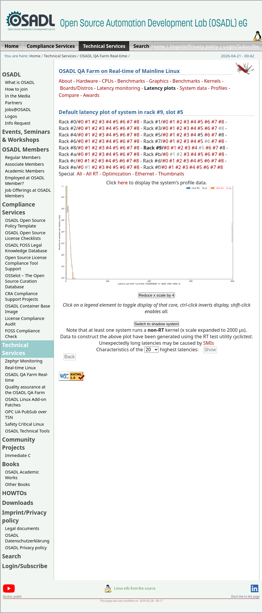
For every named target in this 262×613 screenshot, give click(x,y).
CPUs (107, 81)
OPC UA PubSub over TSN (26, 414)
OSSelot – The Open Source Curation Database (24, 281)
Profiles (219, 88)
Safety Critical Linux (24, 424)
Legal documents (22, 528)
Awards (91, 95)
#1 (88, 121)
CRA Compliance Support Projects (21, 296)
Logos (11, 116)
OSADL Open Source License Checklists (25, 235)
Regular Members (23, 157)
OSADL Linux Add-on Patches (25, 402)
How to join (16, 89)
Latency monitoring (118, 88)
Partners (13, 102)
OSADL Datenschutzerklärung (27, 538)
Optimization (116, 173)
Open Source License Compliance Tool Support (26, 263)
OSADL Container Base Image (27, 308)
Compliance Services (18, 208)
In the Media (17, 96)
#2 (95, 121)
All (79, 173)
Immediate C (18, 455)
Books (10, 464)
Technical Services (60, 55)
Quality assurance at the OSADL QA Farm (25, 389)
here (123, 182)
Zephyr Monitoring (23, 361)
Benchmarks (131, 81)
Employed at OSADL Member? (25, 180)
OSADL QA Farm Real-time (103, 55)
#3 (102, 121)
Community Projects (18, 443)
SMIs (208, 343)
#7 (130, 121)
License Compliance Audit (24, 321)
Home (158, 46)
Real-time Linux (20, 367)
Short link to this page (245, 596)
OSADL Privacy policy (26, 547)
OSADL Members (25, 149)
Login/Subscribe (241, 46)
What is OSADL (20, 82)
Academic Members (24, 171)
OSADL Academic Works (22, 474)
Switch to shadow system (157, 324)
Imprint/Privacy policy (194, 46)
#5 (116, 121)
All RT (92, 173)
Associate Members (24, 164)
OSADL (11, 74)
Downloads (17, 503)
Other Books (17, 484)
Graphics (158, 81)
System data (193, 88)
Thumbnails (171, 173)
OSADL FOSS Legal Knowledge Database (26, 247)
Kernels (212, 81)
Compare (69, 95)
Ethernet (144, 173)
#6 (123, 121)
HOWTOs (14, 493)
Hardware (87, 81)
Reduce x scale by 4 (156, 295)
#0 (81, 121)
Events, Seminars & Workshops (26, 136)
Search (11, 556)
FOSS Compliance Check (22, 333)
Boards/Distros (76, 88)
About (65, 81)
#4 (109, 121)
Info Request (17, 123)
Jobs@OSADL (18, 109)
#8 (137, 121)
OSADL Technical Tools (27, 431)
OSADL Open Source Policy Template (25, 223)
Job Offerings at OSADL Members (28, 193)
